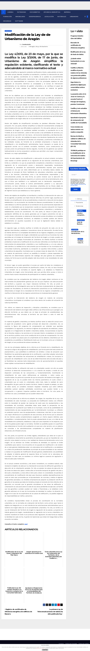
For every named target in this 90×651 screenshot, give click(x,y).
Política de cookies (84, 643)
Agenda (10, 12)
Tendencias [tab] (78, 206)
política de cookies (40, 648)
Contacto (61, 643)
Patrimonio (21, 12)
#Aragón (32, 46)
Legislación (49, 16)
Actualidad (75, 229)
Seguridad (7, 21)
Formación (7, 16)
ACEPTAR (45, 649)
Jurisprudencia (35, 16)
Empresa (67, 12)
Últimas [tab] (78, 199)
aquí (26, 524)
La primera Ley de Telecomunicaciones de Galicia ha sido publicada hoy (50, 611)
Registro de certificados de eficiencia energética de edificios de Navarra (18, 611)
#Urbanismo (44, 46)
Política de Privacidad (71, 643)
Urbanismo (74, 16)
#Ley (37, 46)
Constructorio (26, 44)
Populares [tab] (79, 202)
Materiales (61, 16)
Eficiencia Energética (52, 12)
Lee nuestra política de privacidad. (78, 184)
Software (19, 21)
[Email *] (79, 174)
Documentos (35, 12)
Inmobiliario (20, 16)
